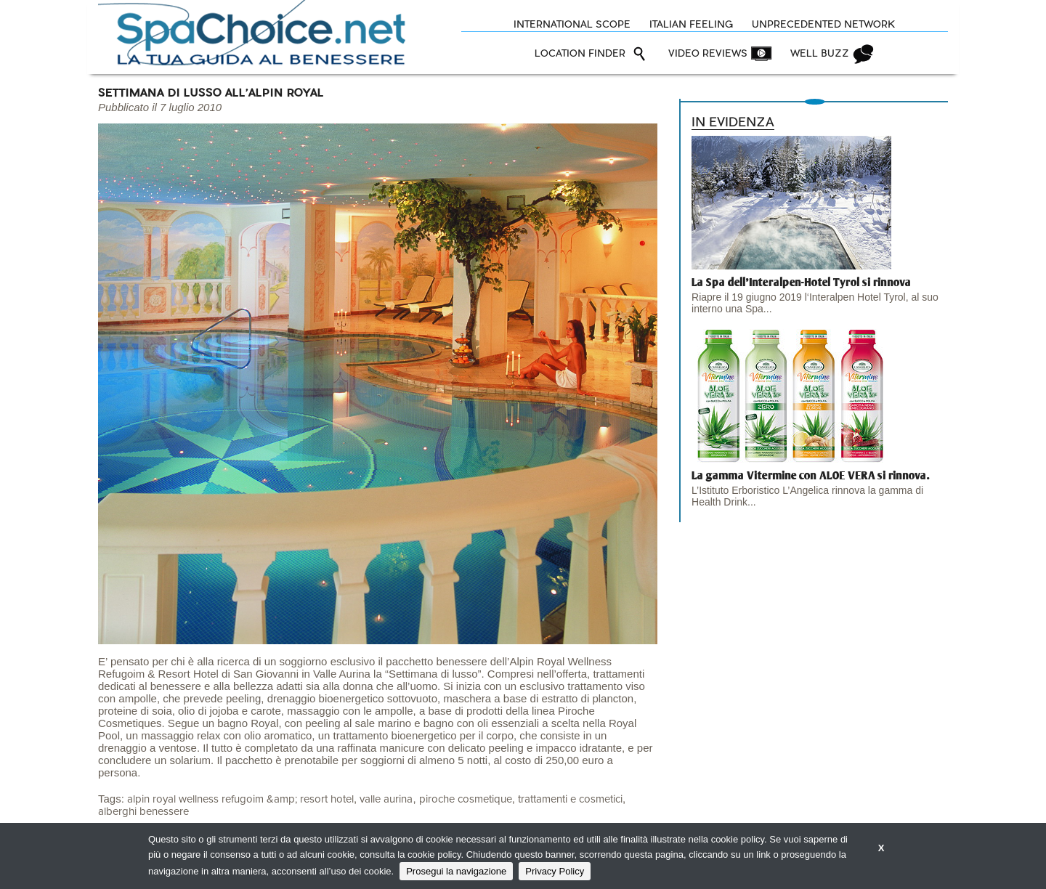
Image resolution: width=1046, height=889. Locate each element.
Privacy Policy (554, 871)
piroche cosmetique (465, 799)
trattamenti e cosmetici (570, 799)
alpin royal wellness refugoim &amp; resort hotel (240, 799)
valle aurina (386, 799)
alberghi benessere (143, 811)
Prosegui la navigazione (456, 871)
